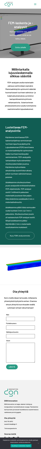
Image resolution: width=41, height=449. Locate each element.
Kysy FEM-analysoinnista (20, 236)
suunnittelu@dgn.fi (10, 424)
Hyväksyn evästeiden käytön (21, 446)
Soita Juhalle (20, 47)
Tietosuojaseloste (10, 428)
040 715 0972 (8, 421)
